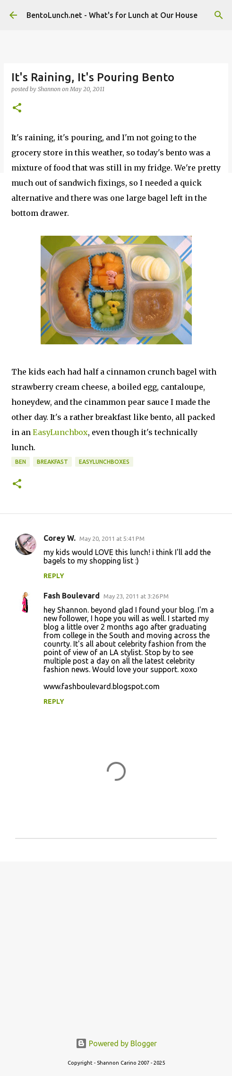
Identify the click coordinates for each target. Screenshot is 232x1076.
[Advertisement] (116, 942)
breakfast (52, 462)
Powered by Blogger (116, 1043)
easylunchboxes (104, 462)
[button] (17, 108)
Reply (53, 576)
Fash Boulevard (71, 595)
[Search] (218, 15)
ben (20, 462)
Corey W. (59, 538)
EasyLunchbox (60, 432)
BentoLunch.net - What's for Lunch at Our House (112, 15)
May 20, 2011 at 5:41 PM (112, 538)
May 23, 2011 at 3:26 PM (136, 596)
